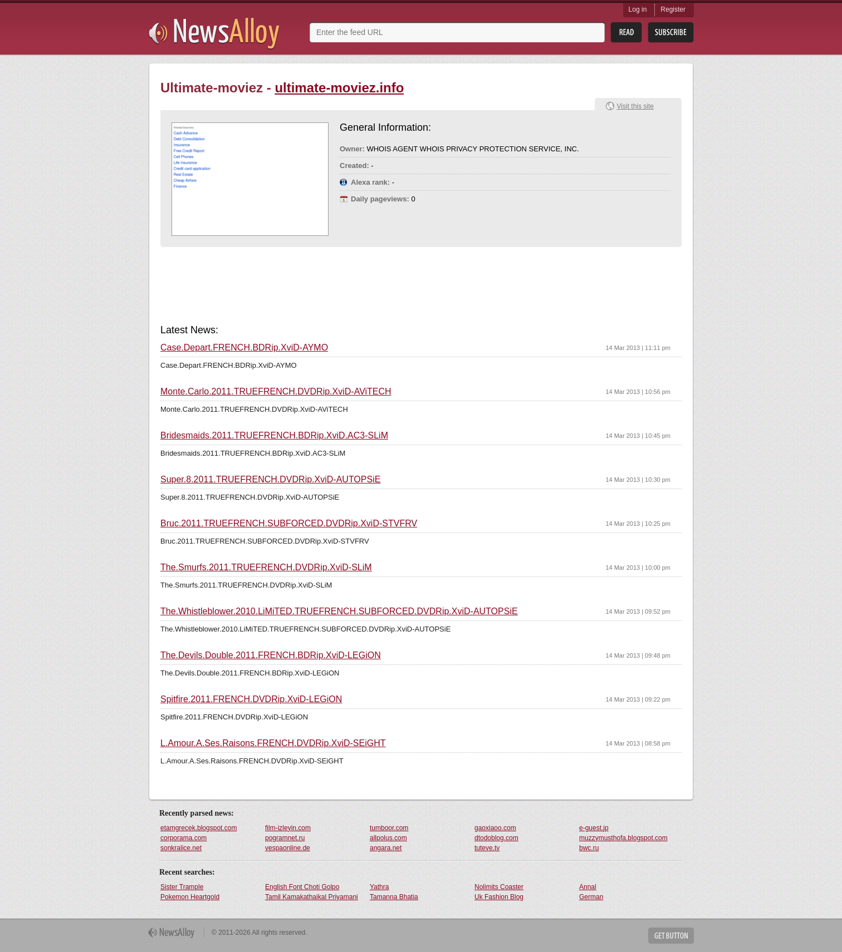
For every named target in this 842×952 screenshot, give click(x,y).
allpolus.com (388, 838)
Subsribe (671, 32)
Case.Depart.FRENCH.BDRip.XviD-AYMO (244, 347)
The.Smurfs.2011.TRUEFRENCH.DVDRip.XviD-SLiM (266, 567)
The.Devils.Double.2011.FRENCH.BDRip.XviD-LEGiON (270, 655)
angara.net (386, 848)
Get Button (671, 936)
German (591, 897)
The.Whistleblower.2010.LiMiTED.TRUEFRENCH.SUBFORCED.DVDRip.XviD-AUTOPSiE (339, 611)
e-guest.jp (594, 828)
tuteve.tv (487, 848)
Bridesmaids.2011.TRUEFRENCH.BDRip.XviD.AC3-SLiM (274, 435)
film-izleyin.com (288, 828)
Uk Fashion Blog (498, 897)
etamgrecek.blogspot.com (198, 828)
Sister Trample (181, 887)
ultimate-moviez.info (339, 87)
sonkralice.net (181, 848)
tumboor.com (389, 828)
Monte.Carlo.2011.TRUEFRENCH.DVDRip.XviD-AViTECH (275, 391)
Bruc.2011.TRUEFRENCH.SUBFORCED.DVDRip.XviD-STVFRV (288, 523)
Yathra (379, 887)
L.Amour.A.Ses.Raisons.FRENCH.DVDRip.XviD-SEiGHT (273, 743)
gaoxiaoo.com (495, 828)
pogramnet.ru (285, 838)
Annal (587, 887)
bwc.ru (589, 848)
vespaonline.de (287, 848)
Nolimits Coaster (498, 887)
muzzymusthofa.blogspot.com (623, 838)
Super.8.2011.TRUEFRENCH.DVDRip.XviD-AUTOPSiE (270, 479)
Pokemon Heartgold (189, 897)
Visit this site (635, 106)
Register (673, 9)
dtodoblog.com (496, 838)
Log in (638, 9)
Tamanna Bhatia (394, 897)
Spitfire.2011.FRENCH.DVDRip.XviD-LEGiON (251, 699)
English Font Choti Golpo (302, 887)
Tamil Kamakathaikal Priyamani (311, 897)
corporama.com (183, 838)
